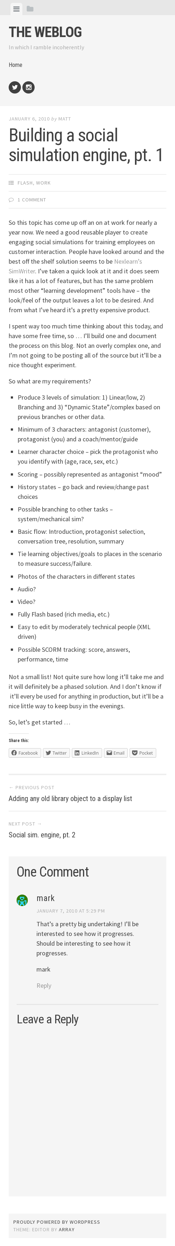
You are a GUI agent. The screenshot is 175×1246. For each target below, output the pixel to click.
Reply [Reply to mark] (43, 985)
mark (45, 898)
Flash (25, 182)
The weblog (45, 32)
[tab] (16, 9)
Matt (64, 118)
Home (15, 65)
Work (43, 182)
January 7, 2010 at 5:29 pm (70, 911)
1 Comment (32, 199)
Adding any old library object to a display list (70, 798)
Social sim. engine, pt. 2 (42, 835)
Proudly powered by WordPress (56, 1222)
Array (67, 1229)
